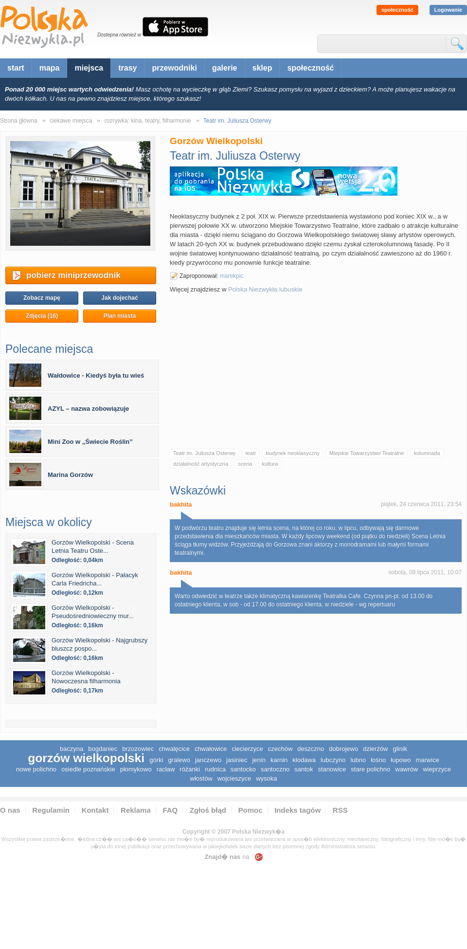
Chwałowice (211, 748)
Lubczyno (333, 760)
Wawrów (406, 769)
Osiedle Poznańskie (88, 769)
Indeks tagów (297, 810)
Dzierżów (375, 748)
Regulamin (51, 810)
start (15, 68)
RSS (340, 810)
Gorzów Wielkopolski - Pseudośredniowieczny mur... (93, 612)
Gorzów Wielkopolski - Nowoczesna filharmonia (86, 677)
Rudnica (215, 769)
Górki (156, 760)
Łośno (378, 760)
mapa (49, 68)
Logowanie (448, 10)
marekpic (232, 276)
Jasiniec (236, 760)
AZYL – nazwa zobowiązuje (88, 408)
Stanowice (332, 769)
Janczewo (208, 760)
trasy (127, 68)
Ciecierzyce (247, 748)
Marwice (427, 760)
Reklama (136, 810)
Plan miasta (120, 315)
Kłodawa (304, 760)
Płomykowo (136, 769)
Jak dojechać (119, 297)
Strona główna (18, 121)
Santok (303, 769)
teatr (250, 453)
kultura (270, 464)
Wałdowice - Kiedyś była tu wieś (96, 375)
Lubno (358, 760)
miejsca (88, 68)
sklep (262, 68)
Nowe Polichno (36, 769)
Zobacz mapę (41, 297)
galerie (224, 68)
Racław (166, 769)
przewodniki (174, 68)
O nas (10, 810)
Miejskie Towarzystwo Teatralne (366, 453)
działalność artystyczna (200, 464)
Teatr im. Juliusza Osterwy (204, 453)
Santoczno (275, 769)
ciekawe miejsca (71, 121)
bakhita (181, 504)
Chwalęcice (174, 748)
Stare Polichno (370, 769)
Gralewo (179, 760)
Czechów (280, 748)
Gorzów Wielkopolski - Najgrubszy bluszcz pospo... (99, 644)
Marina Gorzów (70, 474)
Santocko (243, 769)
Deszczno (310, 748)
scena (245, 464)
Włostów (201, 778)
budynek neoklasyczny (293, 453)
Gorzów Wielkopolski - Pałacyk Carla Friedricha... (95, 579)
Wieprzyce (437, 769)
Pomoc (250, 810)
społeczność (397, 10)
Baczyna (71, 748)
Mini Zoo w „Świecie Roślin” (90, 441)
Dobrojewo (343, 748)
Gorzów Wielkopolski (86, 758)
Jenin (258, 760)
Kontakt (95, 810)
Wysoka (266, 778)
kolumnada (427, 453)
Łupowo (401, 760)
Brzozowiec (138, 748)
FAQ (170, 810)
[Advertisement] (316, 371)
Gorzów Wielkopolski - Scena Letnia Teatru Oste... (93, 546)
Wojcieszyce (234, 778)
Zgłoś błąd (208, 810)
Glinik (400, 748)
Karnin (278, 760)
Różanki (190, 769)
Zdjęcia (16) (42, 315)
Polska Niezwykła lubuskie (265, 289)
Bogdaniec (102, 748)
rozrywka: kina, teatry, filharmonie (148, 121)
